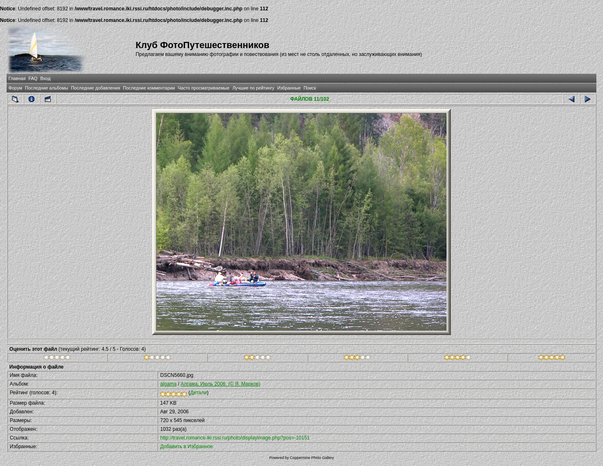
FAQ (33, 78)
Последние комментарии (149, 87)
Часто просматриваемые (204, 87)
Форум (15, 87)
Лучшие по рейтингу (253, 87)
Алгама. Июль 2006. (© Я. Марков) (220, 384)
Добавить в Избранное (186, 446)
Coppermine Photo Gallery (312, 458)
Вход (45, 78)
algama (168, 384)
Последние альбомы (46, 87)
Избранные (288, 87)
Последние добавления (95, 87)
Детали (198, 393)
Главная (17, 78)
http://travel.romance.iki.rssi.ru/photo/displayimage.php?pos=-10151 (235, 438)
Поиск (310, 87)
